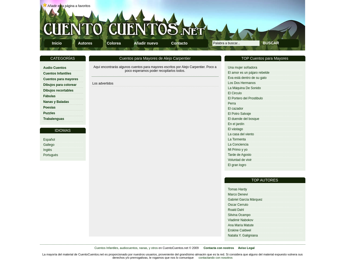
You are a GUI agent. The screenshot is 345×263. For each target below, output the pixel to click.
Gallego (48, 145)
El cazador (235, 108)
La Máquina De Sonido (244, 88)
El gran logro (237, 165)
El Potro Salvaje (239, 114)
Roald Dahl (236, 210)
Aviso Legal (246, 247)
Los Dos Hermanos (242, 83)
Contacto (179, 43)
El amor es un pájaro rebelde (249, 73)
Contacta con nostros (218, 247)
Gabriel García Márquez (245, 199)
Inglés (47, 150)
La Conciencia (238, 144)
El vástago (235, 129)
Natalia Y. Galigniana (243, 235)
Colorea (114, 43)
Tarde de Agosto (239, 155)
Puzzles (49, 113)
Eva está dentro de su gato (247, 78)
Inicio (57, 43)
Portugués (50, 155)
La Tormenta (237, 139)
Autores (85, 43)
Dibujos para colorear (60, 85)
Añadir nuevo (146, 43)
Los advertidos (102, 83)
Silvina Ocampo (239, 215)
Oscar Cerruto (238, 205)
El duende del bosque (243, 119)
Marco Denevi (238, 194)
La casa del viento (241, 134)
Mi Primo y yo (238, 149)
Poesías (49, 107)
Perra (232, 103)
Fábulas (49, 96)
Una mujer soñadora (242, 67)
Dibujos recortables (58, 90)
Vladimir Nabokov (240, 220)
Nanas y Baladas (56, 102)
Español (49, 139)
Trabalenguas (53, 119)
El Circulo (235, 93)
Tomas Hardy (237, 189)
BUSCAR (271, 43)
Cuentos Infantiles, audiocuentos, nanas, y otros (126, 247)
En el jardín (236, 124)
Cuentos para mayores (60, 79)
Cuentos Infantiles (57, 73)
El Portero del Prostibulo (245, 98)
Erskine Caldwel (239, 230)
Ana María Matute (241, 225)
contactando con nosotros (216, 257)
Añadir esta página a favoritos (68, 6)
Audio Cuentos (54, 68)
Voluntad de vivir (240, 160)
